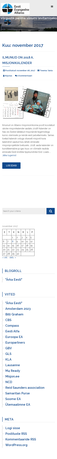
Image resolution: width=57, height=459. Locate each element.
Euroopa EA (14, 337)
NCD (8, 382)
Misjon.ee (12, 376)
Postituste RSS (16, 434)
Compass (12, 325)
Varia (50, 70)
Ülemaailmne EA (17, 404)
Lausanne (12, 365)
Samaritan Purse (17, 393)
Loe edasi (11, 165)
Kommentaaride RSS (20, 439)
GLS (8, 354)
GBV (8, 348)
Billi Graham (14, 314)
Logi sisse (12, 428)
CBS (8, 320)
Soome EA (13, 399)
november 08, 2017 (26, 70)
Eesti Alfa (12, 331)
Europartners (15, 342)
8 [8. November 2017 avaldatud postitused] (12, 241)
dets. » (12, 257)
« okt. (5, 257)
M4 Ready (12, 371)
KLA (8, 359)
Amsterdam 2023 (18, 309)
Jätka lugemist (9, 155)
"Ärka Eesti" (13, 279)
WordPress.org (16, 445)
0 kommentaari (24, 76)
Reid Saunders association (25, 387)
